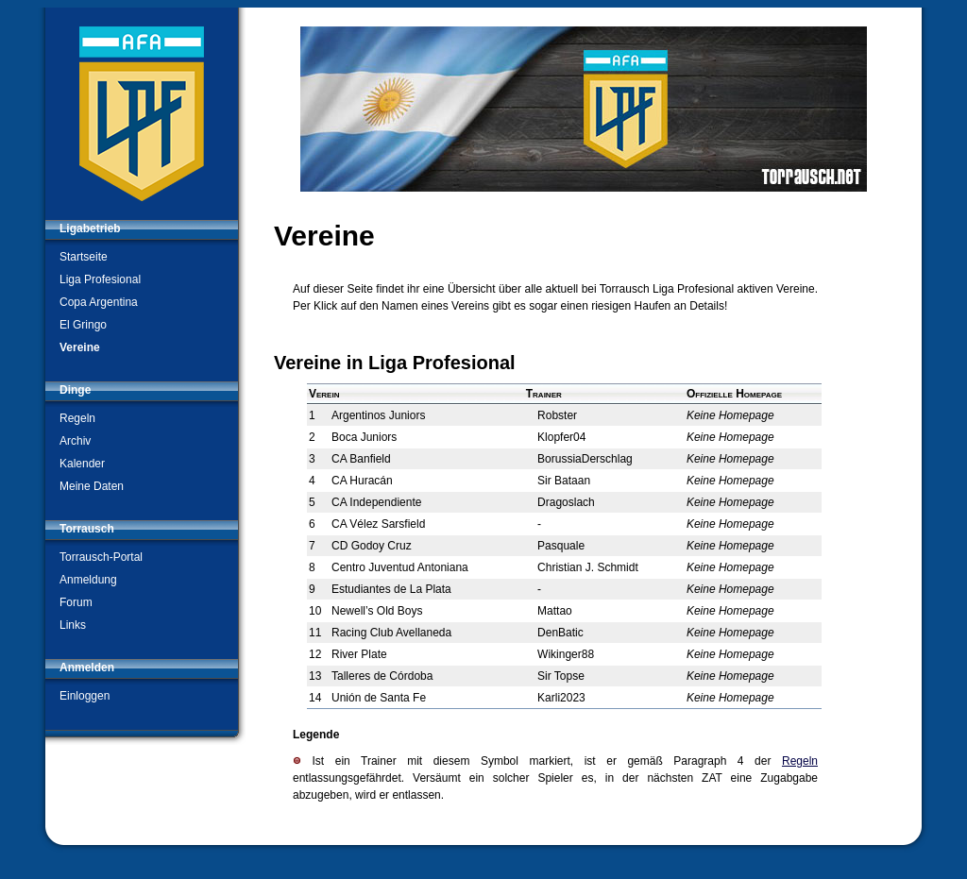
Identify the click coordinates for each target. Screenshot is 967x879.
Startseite (83, 256)
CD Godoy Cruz (371, 545)
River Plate (359, 654)
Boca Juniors (364, 437)
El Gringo (83, 324)
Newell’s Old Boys (376, 610)
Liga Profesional (100, 279)
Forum (76, 602)
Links (72, 625)
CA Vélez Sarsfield (378, 524)
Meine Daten (91, 486)
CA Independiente (376, 502)
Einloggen (84, 695)
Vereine (79, 347)
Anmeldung (88, 579)
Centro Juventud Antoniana (399, 567)
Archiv (75, 441)
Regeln (77, 418)
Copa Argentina (98, 302)
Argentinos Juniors (378, 415)
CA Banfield (361, 458)
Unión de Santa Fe (378, 697)
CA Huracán (362, 480)
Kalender (82, 463)
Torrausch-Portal (101, 557)
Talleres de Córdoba (382, 676)
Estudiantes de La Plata (391, 589)
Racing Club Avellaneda (391, 632)
